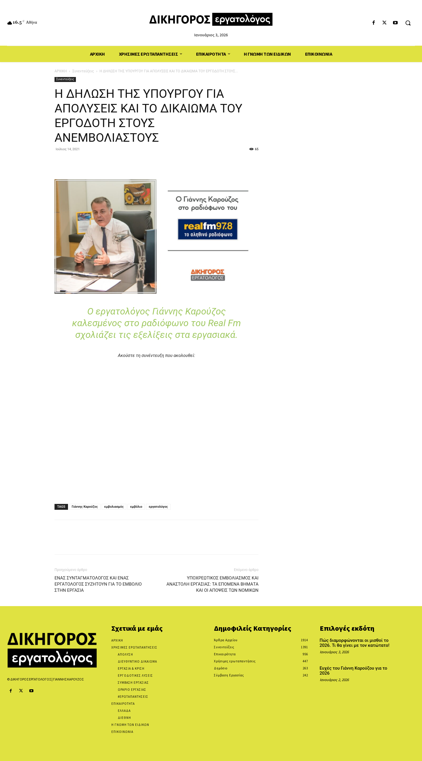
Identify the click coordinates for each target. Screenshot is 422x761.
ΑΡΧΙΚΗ (61, 71)
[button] (408, 23)
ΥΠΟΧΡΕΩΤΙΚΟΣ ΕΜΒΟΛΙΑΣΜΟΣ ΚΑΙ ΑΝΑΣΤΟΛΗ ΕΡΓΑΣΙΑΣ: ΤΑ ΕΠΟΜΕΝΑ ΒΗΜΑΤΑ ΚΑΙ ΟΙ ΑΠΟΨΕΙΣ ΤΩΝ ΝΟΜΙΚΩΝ (212, 584)
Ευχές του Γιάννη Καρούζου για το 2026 (353, 671)
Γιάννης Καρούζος (85, 507)
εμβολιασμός (114, 507)
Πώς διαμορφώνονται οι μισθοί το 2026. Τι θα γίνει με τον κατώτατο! (354, 643)
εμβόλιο (136, 507)
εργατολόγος (158, 507)
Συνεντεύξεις (83, 71)
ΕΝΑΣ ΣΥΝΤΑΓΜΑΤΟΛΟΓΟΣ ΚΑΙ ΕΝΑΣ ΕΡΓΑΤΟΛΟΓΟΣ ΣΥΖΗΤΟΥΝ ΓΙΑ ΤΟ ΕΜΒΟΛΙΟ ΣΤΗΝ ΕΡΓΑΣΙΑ (98, 584)
